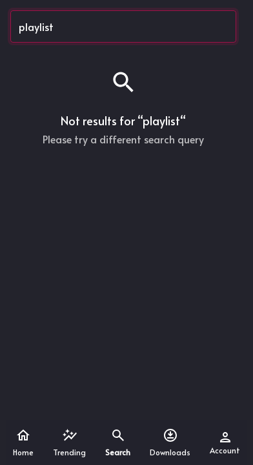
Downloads (170, 442)
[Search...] (123, 26)
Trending (69, 442)
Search (117, 442)
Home (23, 442)
